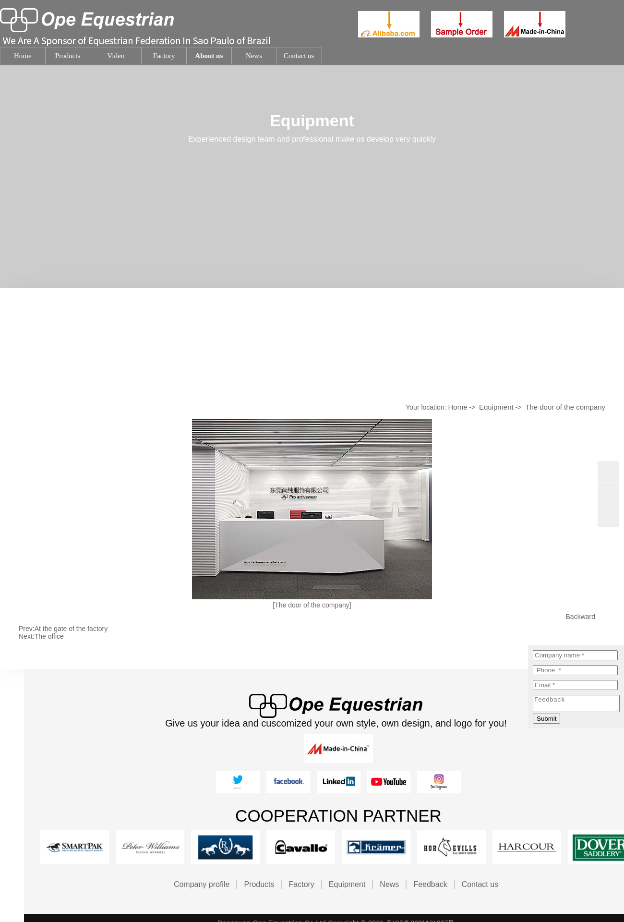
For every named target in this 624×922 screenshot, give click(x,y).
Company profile (202, 884)
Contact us (480, 884)
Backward (580, 616)
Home (457, 407)
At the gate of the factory (71, 628)
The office (49, 636)
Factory (301, 884)
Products (259, 884)
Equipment (496, 407)
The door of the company (565, 407)
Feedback (430, 884)
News (389, 884)
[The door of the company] (312, 605)
